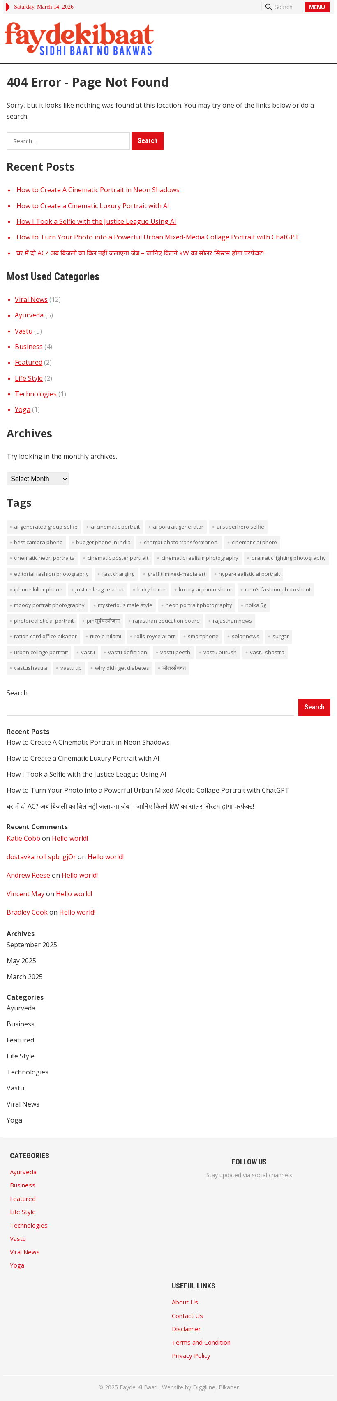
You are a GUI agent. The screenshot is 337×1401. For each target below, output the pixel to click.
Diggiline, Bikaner (216, 1387)
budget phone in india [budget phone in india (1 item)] (103, 542)
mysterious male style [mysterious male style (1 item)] (125, 605)
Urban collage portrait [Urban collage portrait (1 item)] (41, 652)
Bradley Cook (27, 912)
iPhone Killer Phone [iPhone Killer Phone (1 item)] (38, 589)
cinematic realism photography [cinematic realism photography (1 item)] (200, 557)
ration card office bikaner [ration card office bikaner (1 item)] (45, 636)
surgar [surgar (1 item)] (280, 636)
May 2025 (21, 960)
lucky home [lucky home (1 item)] (151, 589)
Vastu (23, 331)
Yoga (22, 409)
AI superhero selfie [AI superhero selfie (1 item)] (240, 526)
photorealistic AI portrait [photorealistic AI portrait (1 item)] (44, 620)
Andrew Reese (28, 875)
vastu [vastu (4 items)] (88, 652)
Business (29, 346)
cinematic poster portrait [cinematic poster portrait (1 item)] (118, 557)
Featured (28, 362)
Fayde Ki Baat (138, 1387)
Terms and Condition (201, 1342)
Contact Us (187, 1315)
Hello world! (70, 838)
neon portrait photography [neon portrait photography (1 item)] (199, 605)
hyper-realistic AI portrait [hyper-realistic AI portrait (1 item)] (249, 573)
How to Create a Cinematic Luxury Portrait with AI (92, 205)
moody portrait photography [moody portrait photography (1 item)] (49, 605)
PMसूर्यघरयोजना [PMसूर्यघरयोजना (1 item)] (103, 620)
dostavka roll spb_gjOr (41, 856)
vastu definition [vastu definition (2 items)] (127, 652)
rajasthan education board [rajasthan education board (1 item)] (166, 620)
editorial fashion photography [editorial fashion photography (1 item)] (51, 573)
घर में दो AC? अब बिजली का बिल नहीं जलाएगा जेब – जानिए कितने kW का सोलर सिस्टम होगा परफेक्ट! (140, 253)
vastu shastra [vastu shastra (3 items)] (267, 652)
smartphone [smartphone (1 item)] (203, 636)
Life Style (29, 378)
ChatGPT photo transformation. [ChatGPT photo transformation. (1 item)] (181, 542)
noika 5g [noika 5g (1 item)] (255, 605)
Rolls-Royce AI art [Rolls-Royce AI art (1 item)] (154, 636)
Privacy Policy (191, 1355)
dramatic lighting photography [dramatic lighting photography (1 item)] (289, 557)
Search (17, 692)
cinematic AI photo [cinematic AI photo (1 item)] (254, 542)
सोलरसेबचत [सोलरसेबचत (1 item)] (174, 668)
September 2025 (32, 944)
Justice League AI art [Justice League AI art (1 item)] (100, 589)
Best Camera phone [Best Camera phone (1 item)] (38, 542)
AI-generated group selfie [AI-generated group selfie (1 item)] (46, 526)
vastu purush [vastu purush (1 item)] (220, 652)
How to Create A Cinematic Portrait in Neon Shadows (98, 189)
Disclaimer (186, 1329)
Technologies (36, 393)
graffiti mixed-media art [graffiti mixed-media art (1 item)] (176, 573)
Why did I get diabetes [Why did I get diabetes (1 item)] (122, 668)
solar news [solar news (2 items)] (245, 636)
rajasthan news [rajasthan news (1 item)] (232, 620)
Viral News (31, 299)
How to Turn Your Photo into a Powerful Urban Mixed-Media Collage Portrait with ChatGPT (157, 237)
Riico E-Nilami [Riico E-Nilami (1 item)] (105, 636)
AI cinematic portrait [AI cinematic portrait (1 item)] (115, 526)
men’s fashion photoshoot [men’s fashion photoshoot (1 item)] (278, 589)
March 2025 (25, 976)
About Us (185, 1302)
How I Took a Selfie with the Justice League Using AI (96, 221)
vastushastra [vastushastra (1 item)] (30, 668)
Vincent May (25, 893)
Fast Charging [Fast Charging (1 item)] (118, 573)
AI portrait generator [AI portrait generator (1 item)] (178, 526)
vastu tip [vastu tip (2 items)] (71, 668)
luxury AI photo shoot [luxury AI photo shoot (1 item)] (205, 589)
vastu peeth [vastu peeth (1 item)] (175, 652)
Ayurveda (29, 315)
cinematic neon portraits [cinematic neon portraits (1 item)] (44, 557)
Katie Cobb (23, 838)
